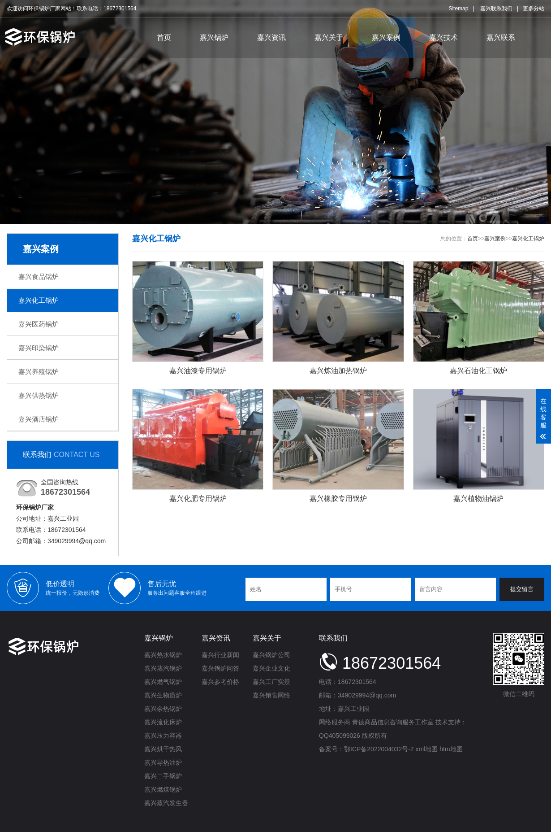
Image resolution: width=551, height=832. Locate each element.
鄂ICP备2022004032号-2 (379, 749)
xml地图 (427, 749)
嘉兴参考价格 (220, 681)
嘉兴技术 (443, 37)
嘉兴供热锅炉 (38, 395)
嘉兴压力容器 (163, 735)
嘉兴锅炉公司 (271, 654)
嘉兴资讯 (271, 37)
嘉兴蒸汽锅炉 (163, 668)
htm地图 (450, 749)
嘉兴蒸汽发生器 (166, 802)
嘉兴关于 (328, 37)
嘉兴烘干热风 (163, 749)
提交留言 (522, 589)
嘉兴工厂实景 (271, 681)
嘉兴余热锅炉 (163, 708)
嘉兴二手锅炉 (163, 776)
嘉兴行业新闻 (220, 654)
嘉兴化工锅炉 (38, 300)
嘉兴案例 (386, 37)
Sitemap (458, 8)
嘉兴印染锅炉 (38, 348)
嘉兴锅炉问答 (220, 668)
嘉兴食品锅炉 (38, 276)
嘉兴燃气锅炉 (163, 681)
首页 (164, 37)
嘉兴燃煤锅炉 (163, 789)
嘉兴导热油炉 (163, 762)
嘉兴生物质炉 (163, 695)
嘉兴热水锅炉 (163, 654)
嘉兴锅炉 (214, 37)
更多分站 (533, 8)
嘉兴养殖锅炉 (38, 371)
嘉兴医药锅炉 (38, 324)
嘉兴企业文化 (271, 668)
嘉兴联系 (500, 37)
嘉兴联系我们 (496, 8)
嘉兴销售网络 (271, 695)
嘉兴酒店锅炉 (38, 419)
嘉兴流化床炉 (163, 722)
